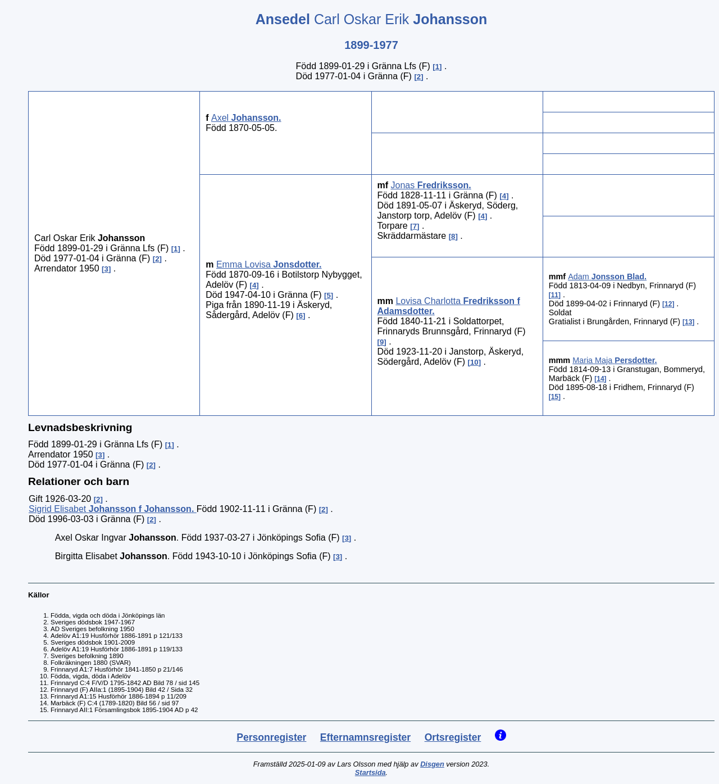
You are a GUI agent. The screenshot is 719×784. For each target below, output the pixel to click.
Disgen (432, 764)
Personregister (271, 737)
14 (600, 379)
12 (668, 304)
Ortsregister (453, 737)
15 (554, 397)
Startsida (370, 772)
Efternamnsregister (365, 737)
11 (554, 295)
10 (474, 362)
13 (688, 322)
